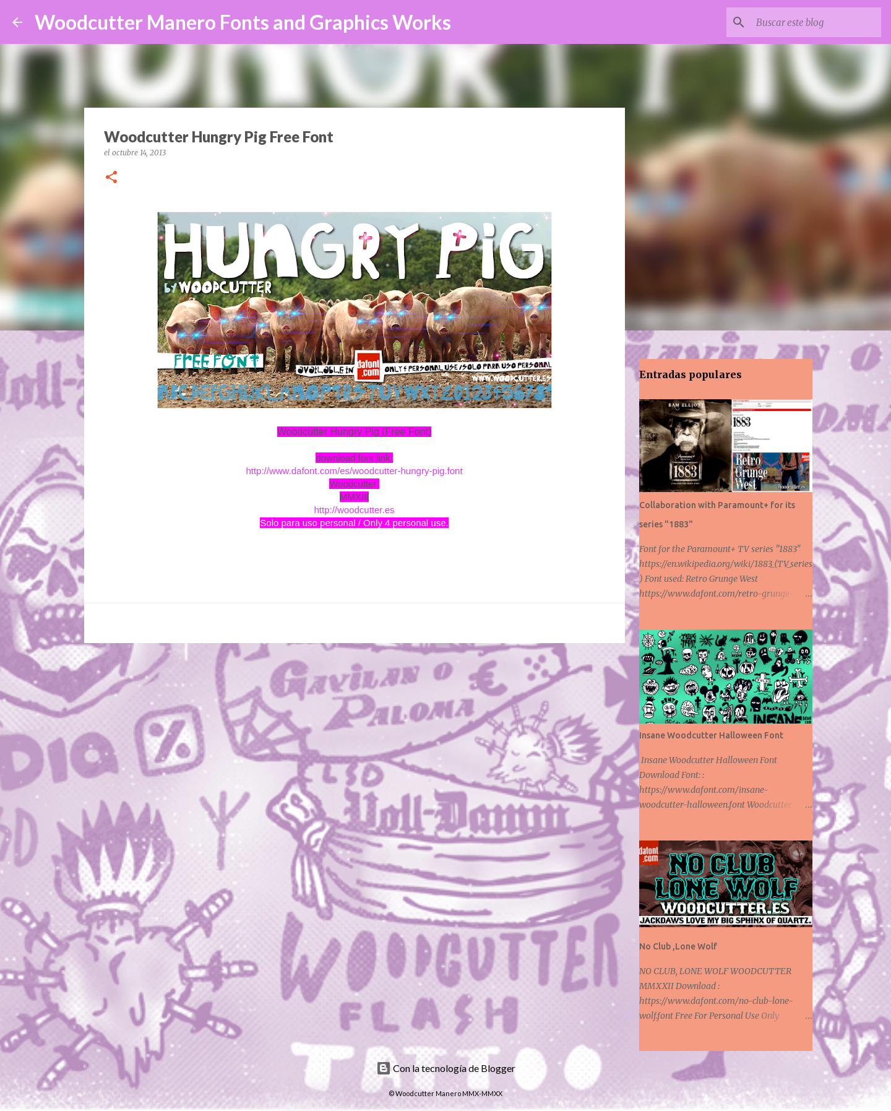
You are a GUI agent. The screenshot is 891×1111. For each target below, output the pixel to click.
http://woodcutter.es (354, 509)
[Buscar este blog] (816, 22)
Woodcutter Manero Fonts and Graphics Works (243, 22)
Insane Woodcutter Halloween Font (711, 735)
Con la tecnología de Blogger (445, 1068)
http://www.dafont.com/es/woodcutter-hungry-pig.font (354, 470)
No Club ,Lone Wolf (678, 946)
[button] (111, 178)
